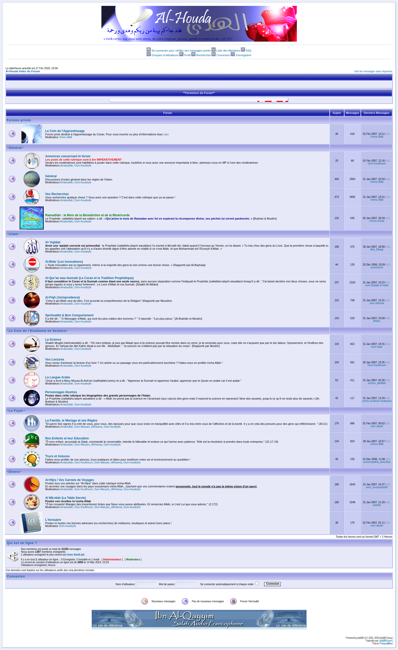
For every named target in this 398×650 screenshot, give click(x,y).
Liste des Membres (228, 50)
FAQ (248, 50)
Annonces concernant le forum (67, 156)
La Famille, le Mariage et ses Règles (71, 420)
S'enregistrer (243, 55)
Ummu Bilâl (65, 137)
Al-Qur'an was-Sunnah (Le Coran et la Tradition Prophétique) (89, 278)
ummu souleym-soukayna (376, 401)
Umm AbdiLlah (76, 554)
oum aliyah (377, 426)
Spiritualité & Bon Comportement (69, 315)
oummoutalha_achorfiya (377, 462)
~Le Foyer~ (16, 411)
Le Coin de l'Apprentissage (65, 131)
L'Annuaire (53, 520)
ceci (166, 134)
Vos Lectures (54, 359)
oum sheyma (376, 303)
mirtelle (377, 505)
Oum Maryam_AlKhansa (88, 426)
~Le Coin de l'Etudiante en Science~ (37, 331)
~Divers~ (14, 472)
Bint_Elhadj (376, 249)
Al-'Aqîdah (53, 242)
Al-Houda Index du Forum (23, 71)
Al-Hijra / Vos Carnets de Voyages (69, 480)
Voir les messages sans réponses (373, 71)
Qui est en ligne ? (22, 543)
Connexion (223, 55)
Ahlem (376, 321)
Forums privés (19, 120)
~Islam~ (13, 234)
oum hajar (376, 346)
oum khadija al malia (376, 285)
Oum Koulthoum (377, 163)
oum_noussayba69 (377, 487)
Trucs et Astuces (57, 456)
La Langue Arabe (57, 377)
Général (51, 176)
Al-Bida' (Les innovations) (64, 261)
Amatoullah (66, 165)
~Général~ (15, 148)
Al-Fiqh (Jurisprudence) (62, 297)
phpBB (360, 637)
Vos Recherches (57, 194)
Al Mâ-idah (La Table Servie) (65, 498)
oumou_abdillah (377, 383)
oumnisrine (377, 267)
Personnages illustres (61, 392)
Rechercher (203, 55)
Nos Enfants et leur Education (67, 438)
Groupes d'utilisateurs (165, 55)
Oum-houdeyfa (82, 165)
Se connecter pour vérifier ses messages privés (181, 50)
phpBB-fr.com (386, 640)
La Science (53, 339)
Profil (187, 55)
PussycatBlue (386, 643)
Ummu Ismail (376, 221)
